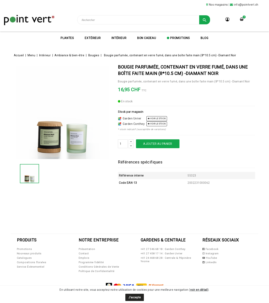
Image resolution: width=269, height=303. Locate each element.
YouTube (209, 257)
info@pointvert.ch (246, 4)
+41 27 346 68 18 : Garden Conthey (163, 249)
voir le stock (157, 118)
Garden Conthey (131, 123)
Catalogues (24, 257)
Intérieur (118, 38)
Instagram (210, 253)
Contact (84, 253)
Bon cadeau (146, 38)
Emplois (84, 257)
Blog (204, 38)
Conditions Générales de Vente (99, 266)
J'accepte (134, 297)
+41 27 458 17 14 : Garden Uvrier (162, 253)
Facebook (210, 249)
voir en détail (199, 289)
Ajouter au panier (157, 143)
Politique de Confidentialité (96, 271)
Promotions (179, 38)
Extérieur (93, 38)
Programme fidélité (91, 262)
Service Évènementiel (30, 266)
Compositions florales (31, 262)
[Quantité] (123, 143)
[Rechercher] (143, 19)
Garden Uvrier (129, 118)
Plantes (67, 38)
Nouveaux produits (29, 253)
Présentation (87, 249)
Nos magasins (218, 4)
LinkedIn (209, 262)
